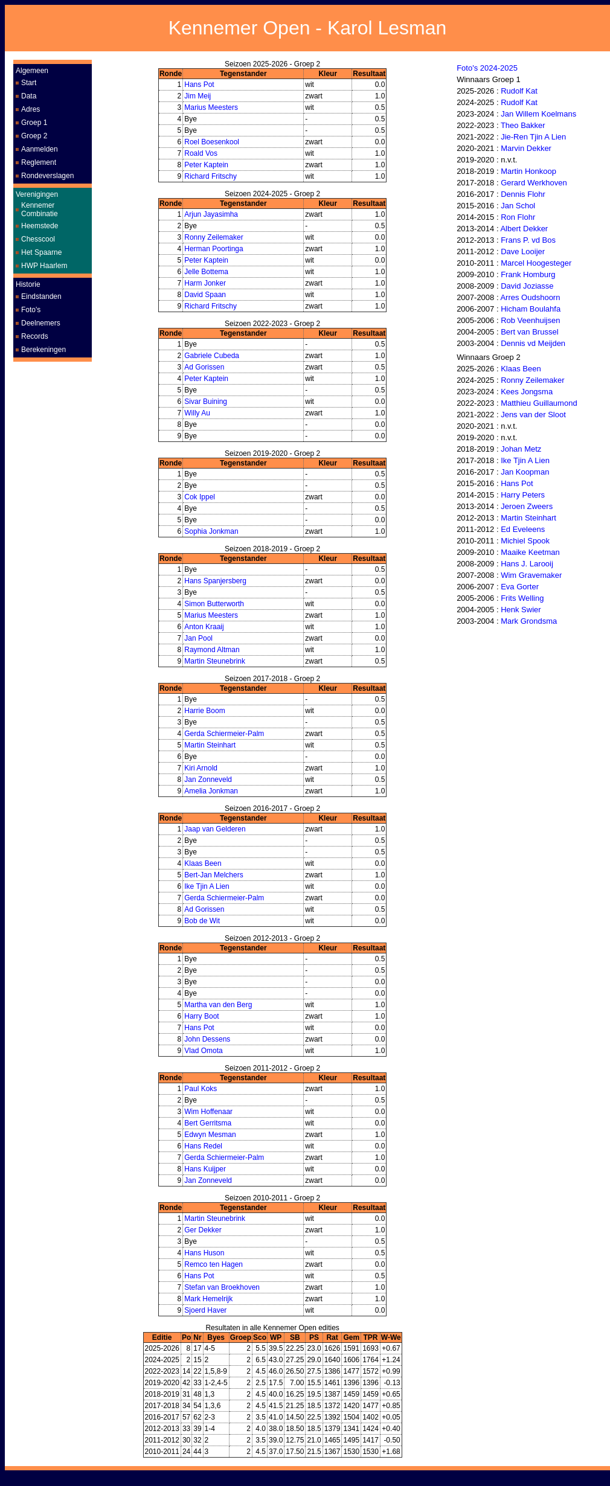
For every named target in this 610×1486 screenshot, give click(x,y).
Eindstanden (41, 296)
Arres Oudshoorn (530, 297)
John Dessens (207, 1039)
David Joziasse (527, 285)
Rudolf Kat (519, 90)
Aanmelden (39, 149)
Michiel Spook (525, 540)
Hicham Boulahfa (530, 308)
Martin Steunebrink (214, 661)
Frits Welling (522, 598)
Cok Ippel (199, 497)
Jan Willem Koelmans (538, 113)
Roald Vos (200, 153)
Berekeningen (43, 349)
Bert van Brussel (529, 331)
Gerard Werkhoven (534, 182)
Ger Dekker (202, 1230)
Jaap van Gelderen (214, 829)
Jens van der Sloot (533, 414)
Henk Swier (521, 609)
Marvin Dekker (526, 148)
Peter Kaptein (206, 165)
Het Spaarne (41, 252)
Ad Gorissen (204, 367)
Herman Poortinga (213, 249)
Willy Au (197, 413)
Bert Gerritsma (207, 1123)
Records (34, 336)
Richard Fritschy (210, 176)
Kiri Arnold (200, 768)
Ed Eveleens (523, 529)
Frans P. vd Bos (528, 240)
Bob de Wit (202, 921)
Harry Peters (523, 494)
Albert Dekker (524, 228)
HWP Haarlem (44, 265)
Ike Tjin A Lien (207, 886)
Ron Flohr (518, 217)
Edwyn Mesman (210, 1134)
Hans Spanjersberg (215, 581)
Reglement (38, 162)
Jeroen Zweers (527, 506)
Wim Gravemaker (531, 575)
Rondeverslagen (47, 175)
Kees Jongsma (527, 391)
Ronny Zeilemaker (213, 237)
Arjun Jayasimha (211, 214)
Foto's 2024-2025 (487, 67)
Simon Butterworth (214, 604)
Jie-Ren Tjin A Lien (533, 136)
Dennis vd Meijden (533, 343)
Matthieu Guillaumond (539, 403)
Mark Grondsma (529, 621)
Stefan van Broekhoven (222, 1287)
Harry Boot (201, 1016)
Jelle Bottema (206, 271)
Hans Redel (203, 1146)
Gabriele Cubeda (211, 355)
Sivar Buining (205, 401)
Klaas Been (202, 863)
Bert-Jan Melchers (213, 875)
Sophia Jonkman (211, 531)
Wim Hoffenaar (208, 1111)
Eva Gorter (520, 586)
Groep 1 (34, 122)
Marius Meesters (211, 107)
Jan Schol (518, 205)
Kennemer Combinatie (39, 209)
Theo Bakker (523, 125)
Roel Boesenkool (211, 142)
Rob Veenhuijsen (530, 320)
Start (28, 82)
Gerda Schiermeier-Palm (224, 733)
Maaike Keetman (530, 552)
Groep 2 (34, 136)
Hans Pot (199, 84)
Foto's (30, 310)
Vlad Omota (203, 1050)
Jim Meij (197, 96)
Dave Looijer (523, 251)
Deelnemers (40, 323)
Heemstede (39, 226)
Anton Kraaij (203, 627)
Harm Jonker (205, 283)
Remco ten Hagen (213, 1264)
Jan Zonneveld (208, 779)
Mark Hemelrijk (208, 1299)
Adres (30, 109)
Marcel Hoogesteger (536, 262)
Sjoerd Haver (205, 1310)
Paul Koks (200, 1088)
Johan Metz (521, 448)
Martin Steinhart (210, 745)
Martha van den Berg (218, 1005)
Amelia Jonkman (211, 791)
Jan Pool (198, 638)
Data (28, 96)
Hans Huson (204, 1253)
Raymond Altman (211, 649)
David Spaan (205, 294)
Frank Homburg (528, 274)
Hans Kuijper (205, 1169)
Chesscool (38, 239)
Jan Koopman (525, 471)
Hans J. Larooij (527, 563)
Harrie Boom (204, 710)
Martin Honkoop (528, 171)
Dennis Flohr (523, 194)
